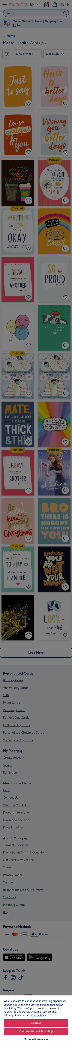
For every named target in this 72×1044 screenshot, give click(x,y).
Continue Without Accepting (36, 1031)
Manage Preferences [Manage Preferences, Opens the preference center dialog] (36, 1039)
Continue (36, 1023)
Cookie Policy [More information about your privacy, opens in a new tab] (38, 1015)
